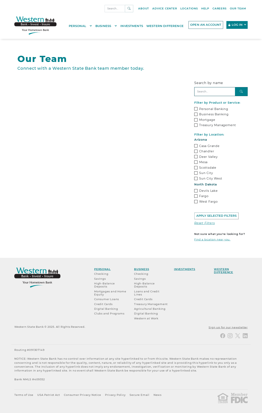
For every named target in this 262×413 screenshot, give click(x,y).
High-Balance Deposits (104, 285)
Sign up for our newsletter (228, 327)
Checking (101, 273)
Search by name (208, 83)
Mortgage (207, 120)
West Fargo (208, 201)
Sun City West (210, 178)
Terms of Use (23, 394)
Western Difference (165, 26)
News (157, 394)
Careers (219, 8)
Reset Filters (204, 223)
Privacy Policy (115, 394)
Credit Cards (103, 304)
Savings (100, 278)
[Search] (115, 8)
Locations (189, 8)
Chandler (206, 151)
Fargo (204, 196)
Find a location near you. (212, 239)
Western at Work (146, 318)
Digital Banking (106, 308)
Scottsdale (207, 167)
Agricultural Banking (150, 308)
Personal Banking (213, 109)
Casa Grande (209, 146)
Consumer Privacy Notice (82, 394)
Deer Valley (208, 157)
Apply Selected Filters (216, 216)
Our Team (238, 8)
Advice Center (164, 8)
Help (205, 8)
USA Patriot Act (48, 394)
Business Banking (214, 114)
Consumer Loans (106, 299)
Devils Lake (208, 191)
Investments (131, 26)
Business (103, 26)
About (143, 8)
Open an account (205, 25)
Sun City (206, 173)
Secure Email (139, 394)
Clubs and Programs (109, 313)
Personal (77, 26)
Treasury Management (217, 125)
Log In (235, 25)
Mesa (203, 162)
